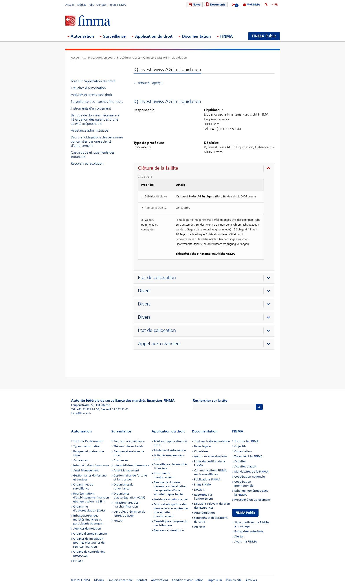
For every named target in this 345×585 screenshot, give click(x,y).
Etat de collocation (157, 277)
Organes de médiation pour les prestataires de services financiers (89, 542)
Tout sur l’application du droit (93, 81)
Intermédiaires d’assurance (91, 465)
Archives (199, 526)
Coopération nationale (249, 476)
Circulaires (201, 451)
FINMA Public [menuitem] (264, 36)
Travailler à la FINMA (248, 456)
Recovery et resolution (87, 163)
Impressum (214, 580)
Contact (101, 4)
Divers (144, 291)
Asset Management (86, 470)
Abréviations (159, 580)
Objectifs (240, 446)
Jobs (91, 4)
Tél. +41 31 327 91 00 (85, 409)
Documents (214, 4)
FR (276, 4)
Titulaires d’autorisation (88, 88)
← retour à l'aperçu (148, 83)
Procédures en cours (101, 57)
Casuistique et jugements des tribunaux (92, 154)
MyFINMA (253, 4)
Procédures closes (128, 57)
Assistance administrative (89, 130)
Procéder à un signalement (252, 499)
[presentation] (205, 168)
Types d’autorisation (87, 446)
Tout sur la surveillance (129, 441)
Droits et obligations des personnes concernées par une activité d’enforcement (97, 141)
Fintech (78, 560)
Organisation (243, 451)
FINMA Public (245, 513)
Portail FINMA (117, 4)
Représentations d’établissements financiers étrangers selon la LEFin (91, 497)
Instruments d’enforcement (91, 108)
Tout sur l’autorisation (88, 441)
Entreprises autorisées (248, 531)
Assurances (80, 460)
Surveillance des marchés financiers (97, 101)
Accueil (69, 4)
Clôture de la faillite (158, 168)
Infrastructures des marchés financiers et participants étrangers (88, 519)
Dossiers (199, 489)
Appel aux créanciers (159, 343)
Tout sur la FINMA (246, 441)
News (193, 4)
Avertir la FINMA (245, 541)
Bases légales (202, 446)
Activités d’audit (245, 466)
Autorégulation (204, 512)
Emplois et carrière (120, 580)
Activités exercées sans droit (91, 95)
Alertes (239, 536)
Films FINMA (202, 484)
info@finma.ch (82, 413)
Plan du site (234, 580)
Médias (81, 4)
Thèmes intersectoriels (128, 446)
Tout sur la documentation (212, 441)
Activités (240, 461)
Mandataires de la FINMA (251, 471)
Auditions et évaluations (210, 456)
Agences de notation (87, 528)
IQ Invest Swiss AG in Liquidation (164, 57)
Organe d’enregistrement (90, 533)
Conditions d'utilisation (188, 580)
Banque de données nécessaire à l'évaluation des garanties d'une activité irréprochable (95, 119)
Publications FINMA (207, 479)
